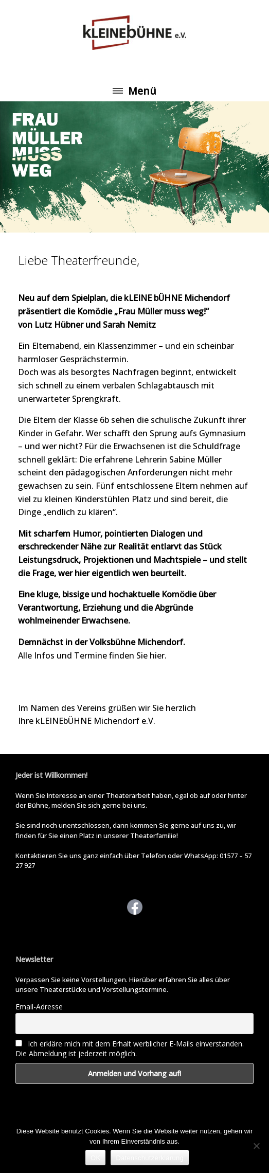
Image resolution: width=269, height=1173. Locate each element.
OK (95, 1158)
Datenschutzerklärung (149, 1158)
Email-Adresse (39, 1006)
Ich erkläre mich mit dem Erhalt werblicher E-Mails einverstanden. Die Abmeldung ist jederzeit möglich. (129, 1048)
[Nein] (256, 1146)
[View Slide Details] (134, 167)
